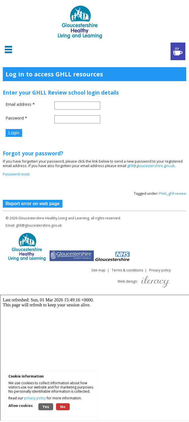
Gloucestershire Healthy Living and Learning (53, 218)
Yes (46, 406)
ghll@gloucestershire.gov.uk (151, 165)
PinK (163, 193)
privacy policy (35, 398)
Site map (98, 270)
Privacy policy (160, 270)
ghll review (177, 193)
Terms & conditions (127, 270)
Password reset (16, 174)
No (63, 406)
